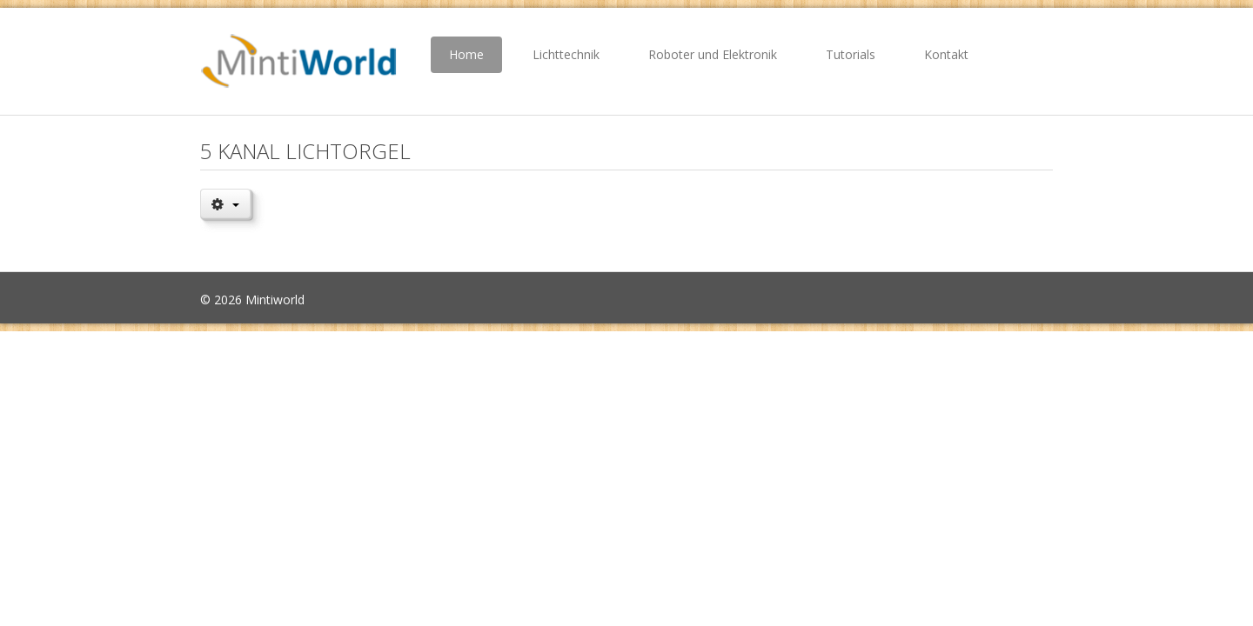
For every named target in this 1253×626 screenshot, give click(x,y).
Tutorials (850, 54)
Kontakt (946, 54)
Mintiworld (275, 299)
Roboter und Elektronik (712, 54)
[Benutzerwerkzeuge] (225, 203)
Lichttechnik (566, 54)
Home (466, 54)
